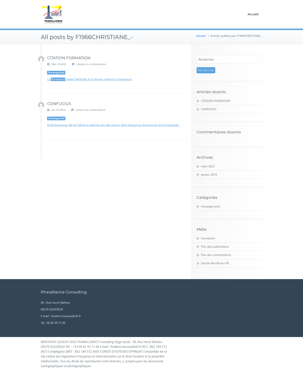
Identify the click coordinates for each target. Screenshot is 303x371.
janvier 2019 (209, 174)
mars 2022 (207, 166)
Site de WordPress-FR (215, 263)
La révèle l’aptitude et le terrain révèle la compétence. (89, 79)
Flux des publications (215, 246)
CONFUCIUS (59, 103)
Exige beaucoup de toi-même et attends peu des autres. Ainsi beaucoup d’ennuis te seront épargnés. (113, 125)
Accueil (253, 14)
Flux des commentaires (216, 255)
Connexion (208, 238)
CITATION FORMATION (68, 58)
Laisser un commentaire (91, 64)
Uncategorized (56, 72)
